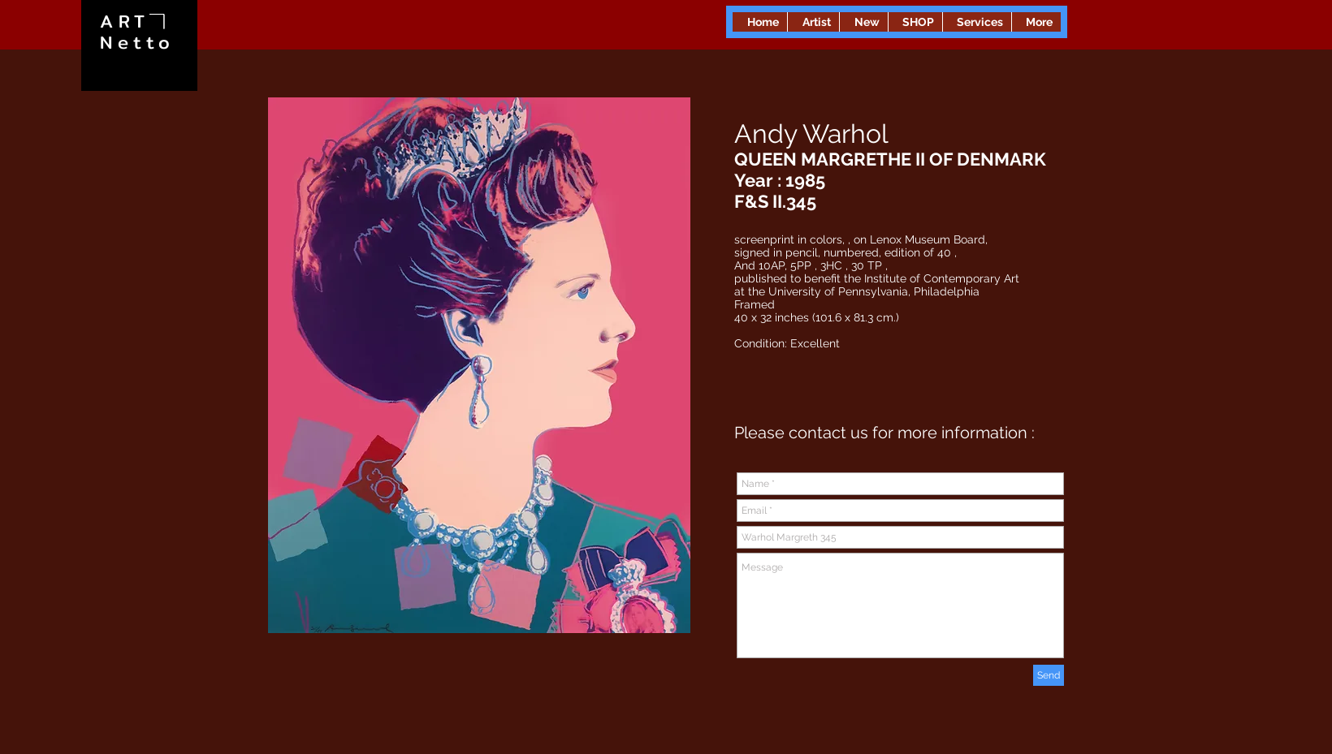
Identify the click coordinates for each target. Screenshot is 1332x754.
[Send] (1048, 675)
